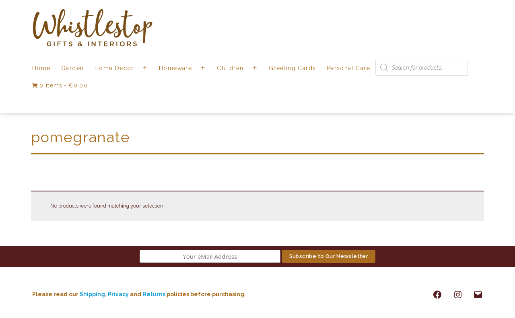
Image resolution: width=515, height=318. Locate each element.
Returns (154, 294)
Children (230, 68)
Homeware (175, 68)
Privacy (118, 294)
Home (41, 68)
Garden (72, 68)
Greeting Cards (292, 68)
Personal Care (348, 68)
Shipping (92, 294)
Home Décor (114, 68)
